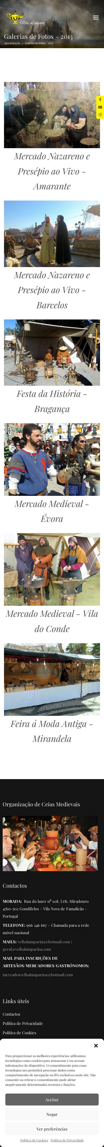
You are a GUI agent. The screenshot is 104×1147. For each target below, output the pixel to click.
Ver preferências (52, 1129)
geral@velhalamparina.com (27, 949)
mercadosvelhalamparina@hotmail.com (38, 974)
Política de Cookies (34, 1140)
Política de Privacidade (67, 1140)
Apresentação (12, 43)
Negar (52, 1114)
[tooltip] (100, 99)
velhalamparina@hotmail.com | (45, 941)
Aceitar (52, 1099)
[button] (96, 1045)
